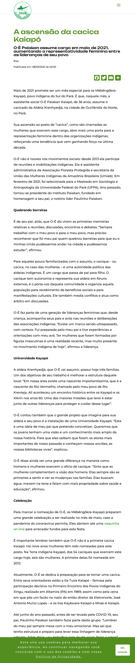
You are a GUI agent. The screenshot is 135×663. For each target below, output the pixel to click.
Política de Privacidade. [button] (59, 656)
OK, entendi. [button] (123, 650)
